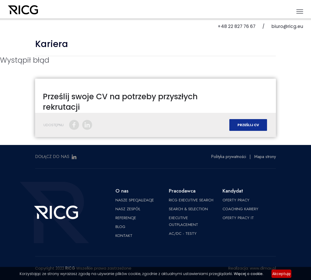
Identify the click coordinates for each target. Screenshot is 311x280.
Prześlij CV (248, 124)
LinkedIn (87, 125)
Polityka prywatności (228, 157)
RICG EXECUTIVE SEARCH (191, 200)
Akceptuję (281, 273)
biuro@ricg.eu (287, 26)
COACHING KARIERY (240, 209)
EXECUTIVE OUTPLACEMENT (183, 221)
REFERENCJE (125, 218)
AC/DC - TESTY (183, 233)
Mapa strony (265, 157)
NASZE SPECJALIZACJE (134, 200)
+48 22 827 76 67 (237, 26)
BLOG (120, 227)
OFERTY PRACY (236, 200)
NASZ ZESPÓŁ (127, 209)
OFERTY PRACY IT (238, 218)
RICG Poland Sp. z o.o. (23, 11)
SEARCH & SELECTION (188, 209)
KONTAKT (123, 235)
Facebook (74, 125)
